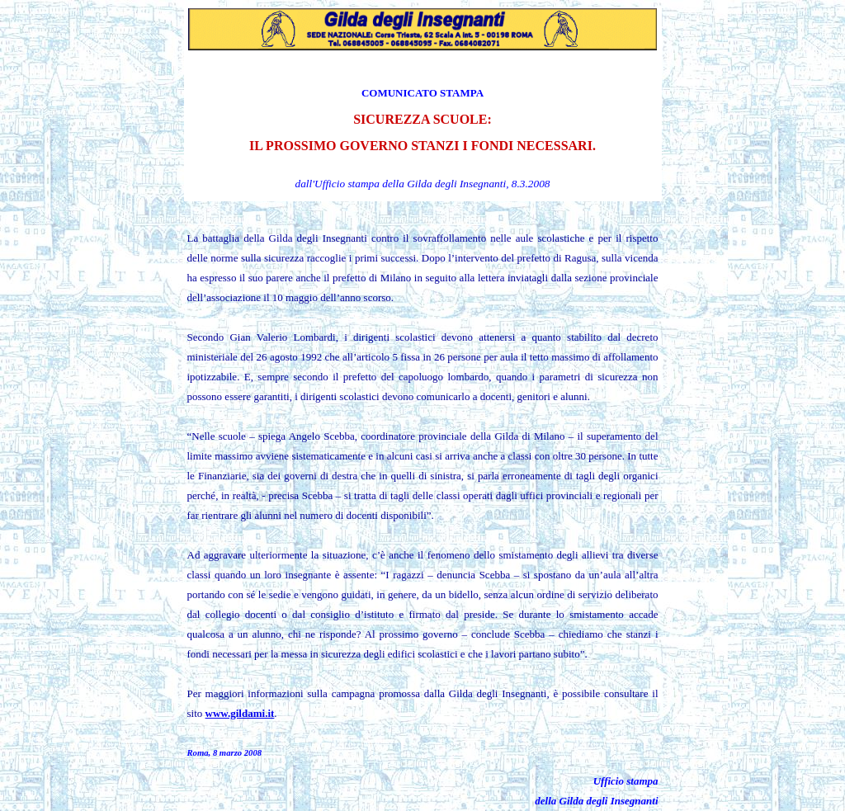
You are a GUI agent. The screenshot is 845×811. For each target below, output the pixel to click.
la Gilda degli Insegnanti (451, 183)
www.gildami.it (240, 713)
